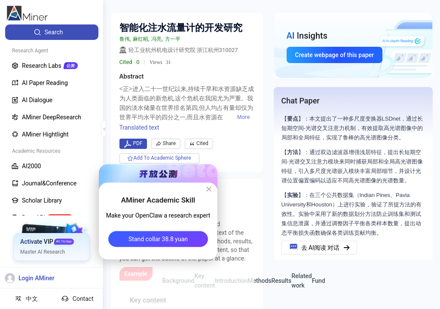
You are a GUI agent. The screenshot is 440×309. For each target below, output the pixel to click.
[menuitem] (51, 32)
